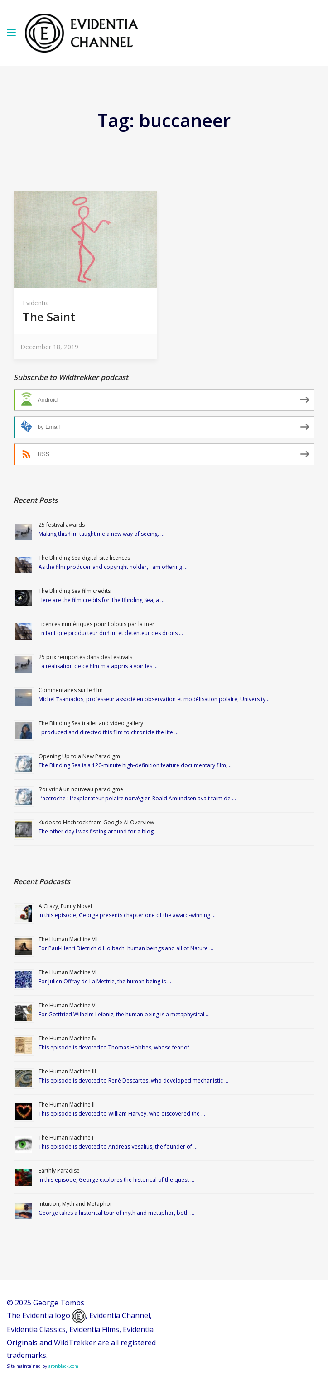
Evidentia (36, 302)
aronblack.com (63, 1366)
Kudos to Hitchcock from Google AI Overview (96, 822)
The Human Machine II (67, 1104)
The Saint (49, 316)
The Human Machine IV (67, 1038)
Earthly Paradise (59, 1170)
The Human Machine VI (67, 972)
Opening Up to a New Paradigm (79, 756)
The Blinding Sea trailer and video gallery (91, 723)
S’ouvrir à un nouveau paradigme (81, 789)
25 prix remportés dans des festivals (85, 657)
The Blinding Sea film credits (75, 591)
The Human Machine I (66, 1137)
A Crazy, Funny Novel (65, 906)
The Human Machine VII (68, 939)
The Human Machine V (67, 1005)
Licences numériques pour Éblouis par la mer (96, 624)
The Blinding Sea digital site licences (84, 558)
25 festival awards (62, 525)
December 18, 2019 (49, 346)
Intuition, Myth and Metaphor (75, 1204)
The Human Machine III (67, 1071)
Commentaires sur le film (71, 690)
